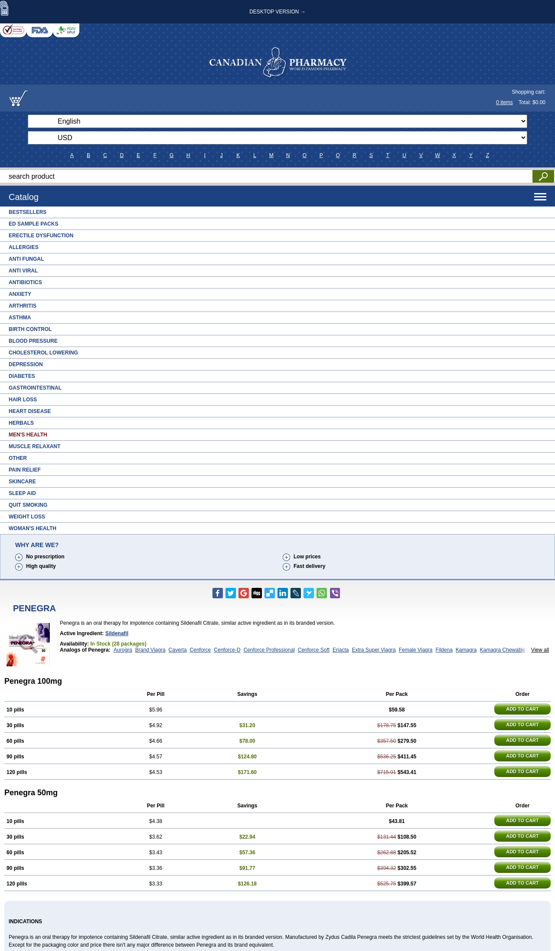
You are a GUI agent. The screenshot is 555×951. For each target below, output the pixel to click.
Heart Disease (30, 411)
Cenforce (200, 650)
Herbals (21, 423)
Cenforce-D (227, 650)
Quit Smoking (28, 505)
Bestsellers (27, 212)
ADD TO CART (522, 709)
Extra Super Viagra (373, 650)
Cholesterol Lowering (43, 353)
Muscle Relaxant (34, 446)
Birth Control (30, 329)
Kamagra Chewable (503, 650)
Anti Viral (23, 271)
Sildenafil (116, 633)
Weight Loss (27, 517)
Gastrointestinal (35, 388)
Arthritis (22, 306)
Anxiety (20, 294)
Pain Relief (25, 470)
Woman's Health (32, 528)
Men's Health (28, 435)
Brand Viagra (150, 650)
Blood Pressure (33, 341)
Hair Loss (23, 400)
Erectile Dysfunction (41, 236)
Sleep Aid (22, 493)
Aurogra (123, 650)
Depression (26, 364)
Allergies (24, 247)
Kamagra (466, 650)
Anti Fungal (26, 259)
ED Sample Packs (33, 224)
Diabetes (22, 376)
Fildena (443, 650)
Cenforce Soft (314, 650)
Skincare (22, 482)
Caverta (178, 650)
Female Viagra (416, 650)
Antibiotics (25, 282)
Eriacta (341, 650)
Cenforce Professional (269, 650)
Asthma (20, 318)
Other (18, 458)
